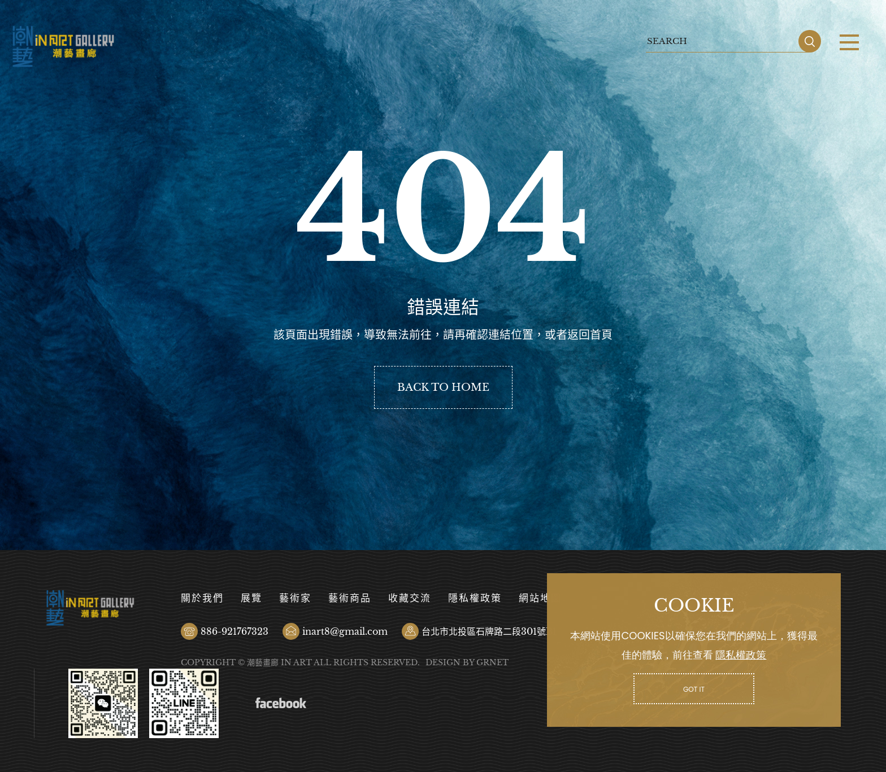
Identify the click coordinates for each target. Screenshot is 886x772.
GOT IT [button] (694, 689)
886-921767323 (234, 631)
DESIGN (443, 662)
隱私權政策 (475, 598)
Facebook (281, 703)
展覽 (251, 598)
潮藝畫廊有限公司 (63, 46)
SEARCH (809, 41)
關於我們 (202, 598)
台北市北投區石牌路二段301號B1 (489, 631)
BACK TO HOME (443, 387)
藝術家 (295, 598)
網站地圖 (540, 598)
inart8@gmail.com (345, 631)
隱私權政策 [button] (740, 655)
